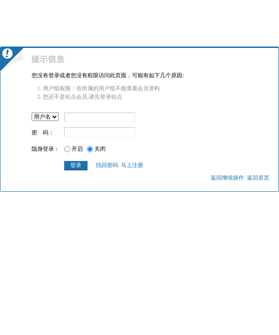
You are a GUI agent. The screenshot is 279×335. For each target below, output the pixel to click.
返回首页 (258, 177)
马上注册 (132, 165)
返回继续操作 (227, 177)
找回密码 (107, 165)
